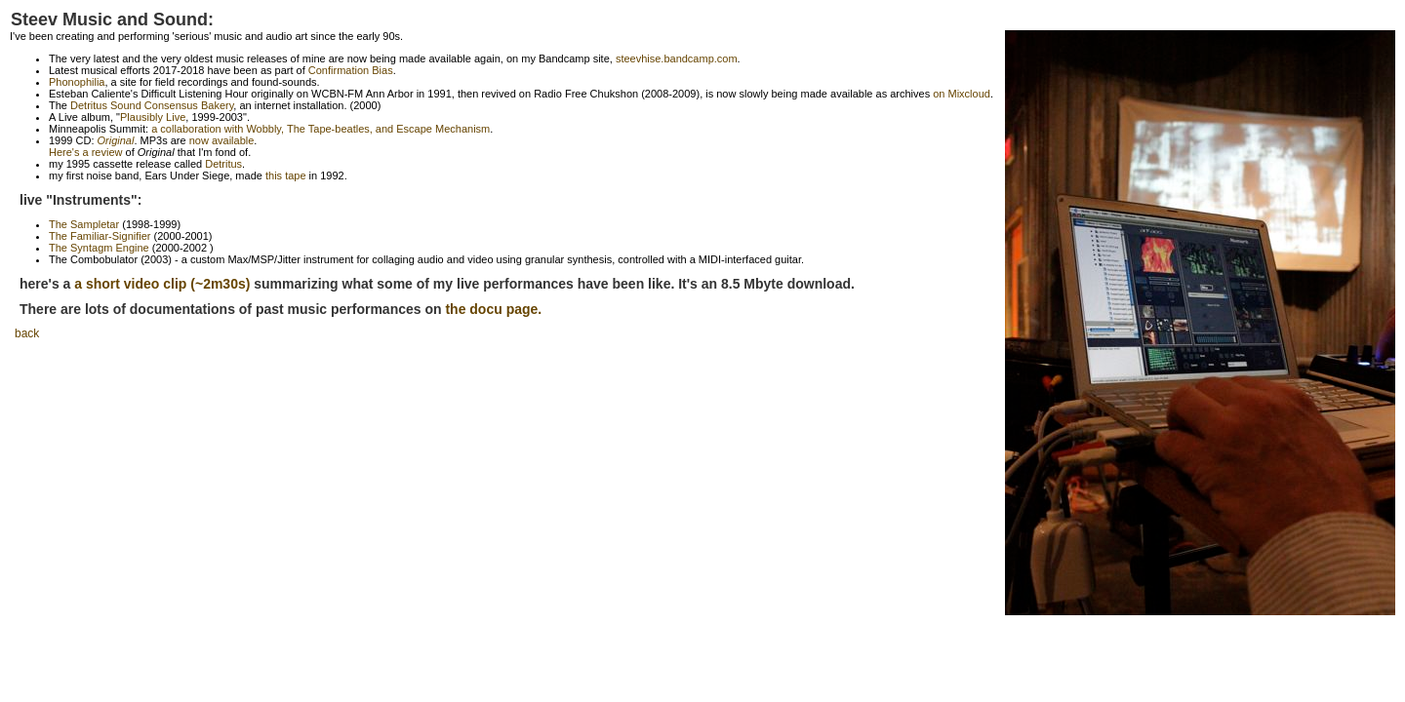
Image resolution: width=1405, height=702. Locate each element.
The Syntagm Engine (99, 248)
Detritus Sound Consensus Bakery (151, 105)
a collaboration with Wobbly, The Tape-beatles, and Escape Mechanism (320, 129)
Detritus (223, 164)
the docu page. (493, 309)
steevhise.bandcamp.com (677, 58)
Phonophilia (77, 82)
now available (222, 140)
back (27, 333)
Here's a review (85, 152)
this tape (285, 175)
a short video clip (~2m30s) (162, 284)
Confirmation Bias (350, 70)
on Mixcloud (961, 93)
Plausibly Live (152, 117)
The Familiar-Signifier (100, 236)
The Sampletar (84, 224)
